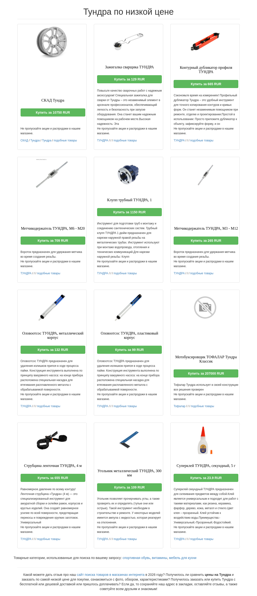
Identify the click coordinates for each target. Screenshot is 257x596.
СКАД (24, 140)
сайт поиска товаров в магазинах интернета (111, 575)
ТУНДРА (102, 140)
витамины (159, 558)
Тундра (35, 140)
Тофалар (179, 406)
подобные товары (65, 140)
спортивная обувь (136, 558)
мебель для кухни (182, 558)
